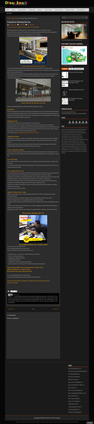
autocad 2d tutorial (73, 131)
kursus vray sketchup (73, 401)
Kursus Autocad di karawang (72, 149)
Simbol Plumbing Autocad (76, 89)
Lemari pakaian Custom (74, 406)
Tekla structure (59, 10)
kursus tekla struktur (73, 398)
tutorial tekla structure (70, 139)
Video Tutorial (48, 10)
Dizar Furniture (81, 10)
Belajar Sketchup (70, 10)
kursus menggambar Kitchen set (76, 393)
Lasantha (38, 422)
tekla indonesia (68, 144)
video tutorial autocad (66, 129)
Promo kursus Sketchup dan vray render (33, 66)
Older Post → (56, 309)
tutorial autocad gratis (76, 129)
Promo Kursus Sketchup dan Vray (18, 22)
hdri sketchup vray (77, 141)
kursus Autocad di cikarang (71, 147)
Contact (40, 10)
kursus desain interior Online (75, 385)
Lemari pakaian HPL (73, 409)
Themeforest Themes (58, 422)
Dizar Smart (46, 418)
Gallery (13, 10)
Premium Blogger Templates (47, 422)
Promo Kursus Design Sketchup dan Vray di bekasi (23, 27)
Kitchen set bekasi (72, 379)
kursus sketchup (16, 18)
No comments (30, 25)
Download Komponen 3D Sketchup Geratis (76, 81)
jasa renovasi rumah (73, 376)
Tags (71, 69)
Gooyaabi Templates (74, 422)
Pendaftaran (32, 10)
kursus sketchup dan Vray (70, 151)
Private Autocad (22, 10)
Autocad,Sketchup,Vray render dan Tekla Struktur (73, 113)
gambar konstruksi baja (77, 144)
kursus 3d (67, 137)
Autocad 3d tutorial (67, 132)
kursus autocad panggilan (74, 382)
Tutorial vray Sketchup (74, 412)
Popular (65, 69)
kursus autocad (75, 132)
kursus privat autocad (70, 134)
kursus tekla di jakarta (71, 142)
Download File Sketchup (76, 72)
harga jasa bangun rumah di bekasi (77, 371)
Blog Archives (78, 69)
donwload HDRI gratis (73, 368)
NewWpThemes (23, 422)
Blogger (58, 418)
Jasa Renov (8, 13)
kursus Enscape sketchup (74, 390)
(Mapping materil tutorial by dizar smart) (29, 132)
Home (7, 10)
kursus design (73, 137)
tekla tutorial (78, 139)
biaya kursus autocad (70, 136)
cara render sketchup (68, 141)
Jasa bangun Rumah (73, 374)
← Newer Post (10, 309)
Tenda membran (71, 146)
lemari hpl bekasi (72, 404)
